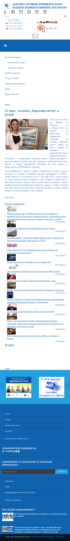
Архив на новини (15, 68)
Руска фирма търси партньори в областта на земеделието (30, 312)
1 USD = (14, 23)
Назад (7, 105)
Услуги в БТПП (12, 78)
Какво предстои (12, 94)
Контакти (7, 431)
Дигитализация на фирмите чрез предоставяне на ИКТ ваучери (33, 271)
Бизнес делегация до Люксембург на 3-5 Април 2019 (29, 262)
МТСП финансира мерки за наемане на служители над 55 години (40, 515)
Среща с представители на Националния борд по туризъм (31, 229)
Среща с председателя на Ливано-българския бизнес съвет (31, 281)
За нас (6, 414)
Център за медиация (11, 500)
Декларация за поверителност (15, 438)
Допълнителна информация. (43, 537)
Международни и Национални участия (18, 492)
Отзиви (6, 420)
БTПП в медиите (12, 73)
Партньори (7, 481)
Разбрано (60, 537)
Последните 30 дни (16, 62)
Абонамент (61, 472)
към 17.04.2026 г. (14, 20)
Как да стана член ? (11, 425)
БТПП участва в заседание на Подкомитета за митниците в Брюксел (35, 290)
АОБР (6, 487)
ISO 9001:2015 (47, 28)
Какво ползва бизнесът (15, 83)
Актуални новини (13, 57)
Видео (8, 89)
